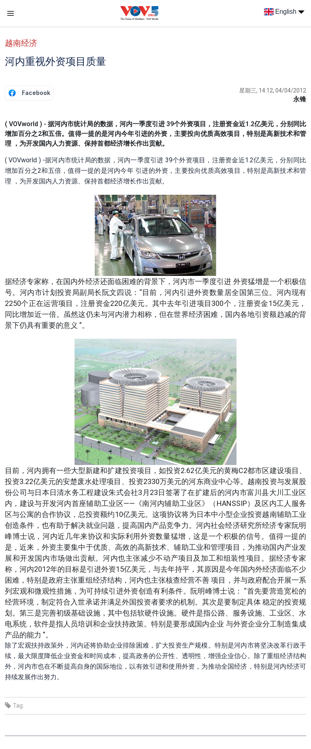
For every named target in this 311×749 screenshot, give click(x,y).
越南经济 (21, 43)
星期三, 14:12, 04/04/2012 (272, 90)
